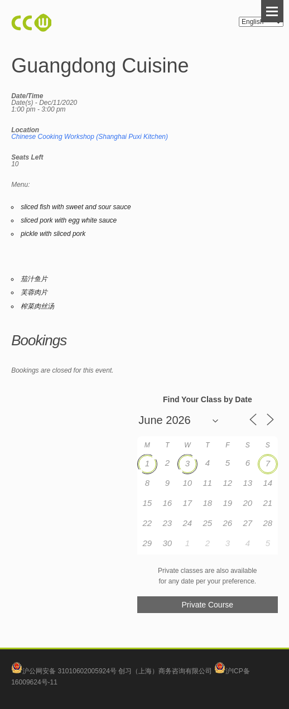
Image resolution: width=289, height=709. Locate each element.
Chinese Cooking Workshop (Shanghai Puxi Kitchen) (89, 137)
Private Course (208, 604)
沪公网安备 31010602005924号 (69, 671)
